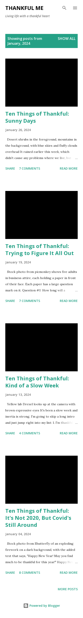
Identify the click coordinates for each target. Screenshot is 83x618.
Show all (66, 38)
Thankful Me (24, 7)
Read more (69, 168)
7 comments (29, 168)
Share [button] (10, 168)
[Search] (64, 8)
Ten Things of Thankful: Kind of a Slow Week (37, 382)
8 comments (29, 572)
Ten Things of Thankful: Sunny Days (37, 117)
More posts (68, 589)
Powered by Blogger (41, 605)
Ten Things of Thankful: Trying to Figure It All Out (39, 249)
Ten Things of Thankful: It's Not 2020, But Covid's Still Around (38, 517)
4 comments (29, 433)
